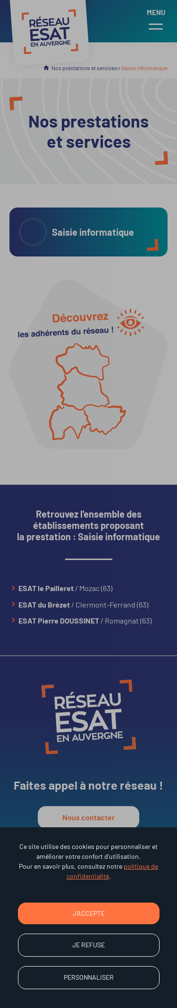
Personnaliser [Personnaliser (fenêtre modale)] (89, 977)
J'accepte (89, 913)
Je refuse (88, 945)
